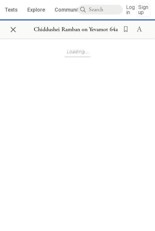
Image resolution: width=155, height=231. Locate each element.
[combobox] (106, 9)
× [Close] (13, 29)
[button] (124, 29)
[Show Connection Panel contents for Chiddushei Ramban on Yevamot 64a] (76, 29)
